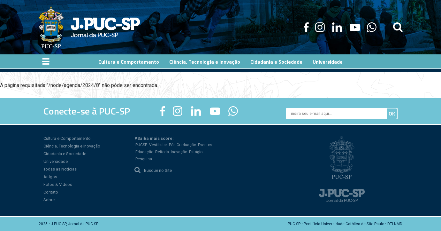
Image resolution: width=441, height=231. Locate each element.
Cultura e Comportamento (67, 138)
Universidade (55, 161)
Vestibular (158, 145)
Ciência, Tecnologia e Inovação (71, 146)
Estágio (195, 152)
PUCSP (141, 145)
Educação (144, 152)
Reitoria (162, 152)
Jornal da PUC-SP (105, 27)
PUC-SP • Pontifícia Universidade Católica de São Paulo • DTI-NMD (345, 224)
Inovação (179, 152)
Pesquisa (143, 159)
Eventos (205, 145)
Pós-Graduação (182, 145)
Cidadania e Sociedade (64, 153)
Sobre (49, 199)
